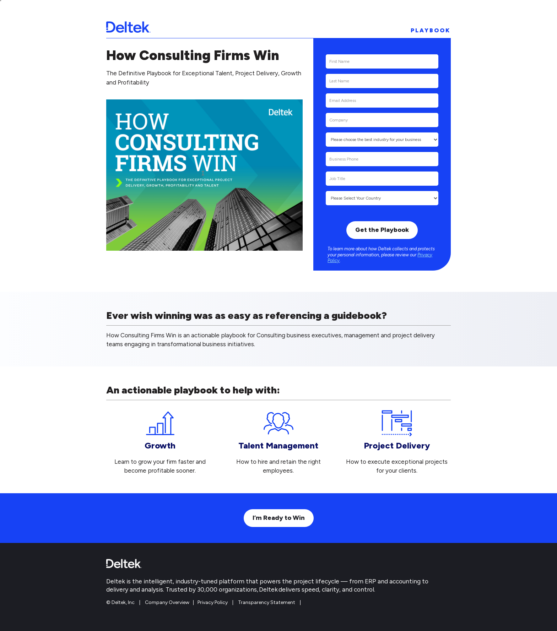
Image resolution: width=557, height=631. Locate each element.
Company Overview (167, 602)
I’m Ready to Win (279, 518)
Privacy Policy (213, 602)
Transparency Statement (266, 602)
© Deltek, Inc (121, 602)
